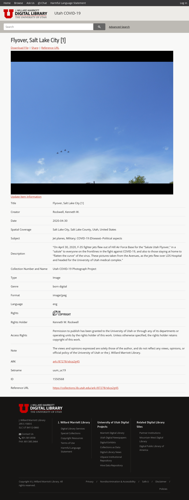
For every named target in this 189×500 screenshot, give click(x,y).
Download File (20, 48)
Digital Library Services (73, 428)
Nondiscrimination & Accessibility (118, 481)
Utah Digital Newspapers (113, 437)
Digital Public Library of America (151, 448)
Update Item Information (26, 196)
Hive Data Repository (111, 465)
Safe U (145, 481)
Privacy (90, 481)
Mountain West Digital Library (151, 439)
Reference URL (50, 48)
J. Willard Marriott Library (32, 420)
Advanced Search (119, 27)
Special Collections (70, 433)
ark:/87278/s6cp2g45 (66, 361)
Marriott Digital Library (112, 432)
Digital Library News (110, 452)
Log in (183, 3)
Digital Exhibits (108, 442)
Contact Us (26, 434)
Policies (163, 488)
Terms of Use (68, 443)
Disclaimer (160, 481)
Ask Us (30, 3)
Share (34, 48)
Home (7, 3)
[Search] (48, 26)
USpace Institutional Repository (111, 458)
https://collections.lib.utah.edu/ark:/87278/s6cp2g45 (85, 388)
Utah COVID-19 (67, 13)
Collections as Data (110, 447)
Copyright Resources (72, 438)
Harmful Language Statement (68, 3)
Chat (42, 3)
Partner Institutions (149, 432)
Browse (18, 3)
